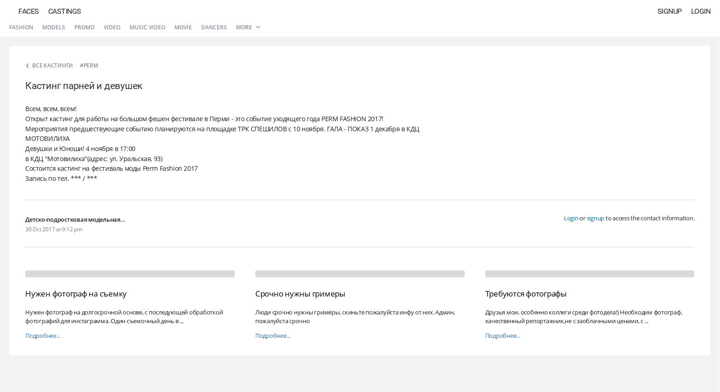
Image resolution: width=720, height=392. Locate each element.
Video (112, 27)
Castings (64, 11)
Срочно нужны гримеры (300, 293)
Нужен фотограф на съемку (76, 293)
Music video (147, 27)
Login (701, 11)
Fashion (21, 27)
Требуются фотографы (526, 293)
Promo (84, 27)
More (248, 27)
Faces (28, 11)
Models (53, 27)
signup (596, 218)
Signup (670, 11)
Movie (183, 27)
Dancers (214, 27)
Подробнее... (42, 335)
